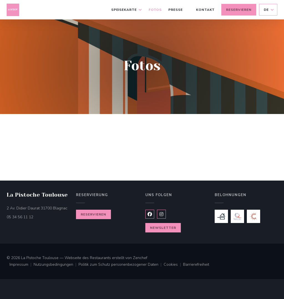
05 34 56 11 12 (20, 217)
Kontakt (205, 9)
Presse (175, 9)
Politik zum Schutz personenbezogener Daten (121, 265)
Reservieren (239, 9)
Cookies (173, 265)
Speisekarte (126, 9)
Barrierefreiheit (196, 265)
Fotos (155, 9)
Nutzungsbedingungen (56, 265)
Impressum (21, 265)
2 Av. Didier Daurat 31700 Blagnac (38, 208)
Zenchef (140, 257)
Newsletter (163, 227)
